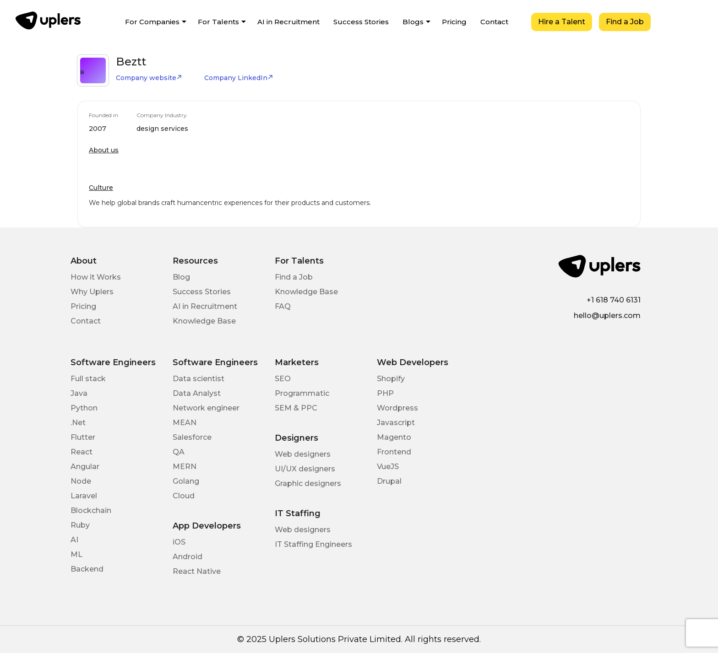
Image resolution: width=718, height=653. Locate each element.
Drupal (389, 481)
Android (187, 556)
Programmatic (302, 393)
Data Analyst (197, 393)
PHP (385, 393)
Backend (87, 569)
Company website (149, 78)
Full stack (88, 378)
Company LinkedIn (238, 78)
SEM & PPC (296, 408)
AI (74, 539)
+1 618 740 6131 (614, 300)
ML (76, 554)
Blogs (413, 21)
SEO (283, 378)
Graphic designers (308, 483)
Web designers (303, 454)
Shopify (391, 378)
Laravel (84, 495)
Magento (394, 437)
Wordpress (397, 408)
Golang (186, 481)
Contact (494, 21)
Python (84, 408)
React (81, 452)
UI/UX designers (305, 468)
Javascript (396, 422)
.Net (78, 422)
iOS (179, 542)
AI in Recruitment (288, 21)
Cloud (184, 495)
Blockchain (91, 510)
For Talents (218, 21)
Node (81, 481)
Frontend (394, 452)
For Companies (152, 21)
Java (79, 393)
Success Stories (361, 21)
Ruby (80, 525)
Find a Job (625, 21)
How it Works (96, 277)
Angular (85, 466)
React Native (197, 571)
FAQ (283, 306)
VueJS (388, 466)
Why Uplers (92, 291)
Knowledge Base (204, 321)
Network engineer (206, 408)
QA (179, 452)
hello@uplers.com (607, 315)
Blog (181, 277)
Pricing (454, 21)
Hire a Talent (561, 21)
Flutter (83, 437)
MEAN (184, 422)
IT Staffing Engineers (313, 544)
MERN (184, 466)
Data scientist (198, 378)
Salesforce (192, 437)
